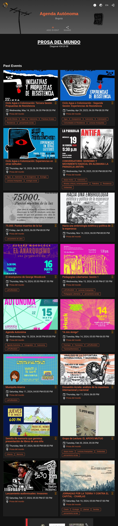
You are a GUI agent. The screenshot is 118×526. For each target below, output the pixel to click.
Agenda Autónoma (59, 13)
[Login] (113, 5)
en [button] (106, 5)
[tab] (52, 29)
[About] (95, 5)
